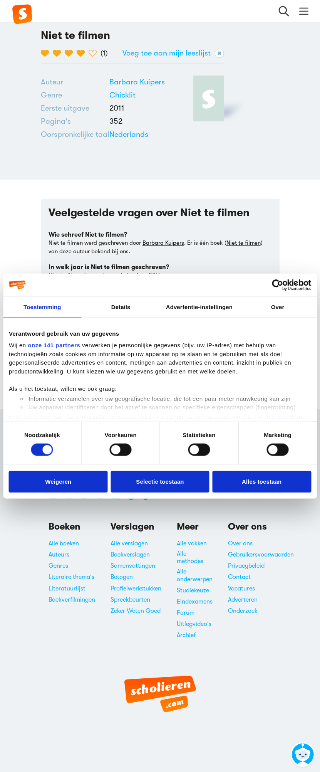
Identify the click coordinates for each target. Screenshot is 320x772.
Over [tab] (278, 306)
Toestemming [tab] (42, 306)
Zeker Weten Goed (136, 610)
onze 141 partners (54, 345)
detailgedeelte (285, 417)
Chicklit (122, 95)
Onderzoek (243, 610)
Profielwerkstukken (136, 588)
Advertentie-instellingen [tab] (199, 306)
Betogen (122, 577)
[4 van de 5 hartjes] (83, 53)
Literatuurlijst (67, 588)
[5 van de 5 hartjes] (95, 53)
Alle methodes (190, 557)
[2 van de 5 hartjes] (59, 53)
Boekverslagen (130, 554)
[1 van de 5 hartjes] (47, 53)
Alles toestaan (261, 481)
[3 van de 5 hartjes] (71, 53)
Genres (58, 565)
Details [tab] (121, 306)
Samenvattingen (133, 565)
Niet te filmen (243, 242)
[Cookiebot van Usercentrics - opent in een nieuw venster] (277, 285)
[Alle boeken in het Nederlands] (128, 134)
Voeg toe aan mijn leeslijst (173, 53)
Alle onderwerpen (195, 575)
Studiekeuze (193, 590)
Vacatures (241, 588)
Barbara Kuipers (137, 81)
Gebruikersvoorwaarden (261, 554)
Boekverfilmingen (72, 599)
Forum (185, 612)
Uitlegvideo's (194, 624)
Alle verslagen (129, 543)
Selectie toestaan (160, 481)
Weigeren (58, 481)
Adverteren (243, 599)
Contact (239, 577)
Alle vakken (192, 543)
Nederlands (128, 134)
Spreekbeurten (130, 599)
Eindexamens (195, 601)
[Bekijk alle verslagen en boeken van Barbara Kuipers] (137, 81)
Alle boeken (64, 543)
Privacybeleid (246, 565)
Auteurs (59, 554)
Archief (186, 635)
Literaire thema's (71, 577)
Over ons (240, 543)
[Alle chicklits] (122, 95)
